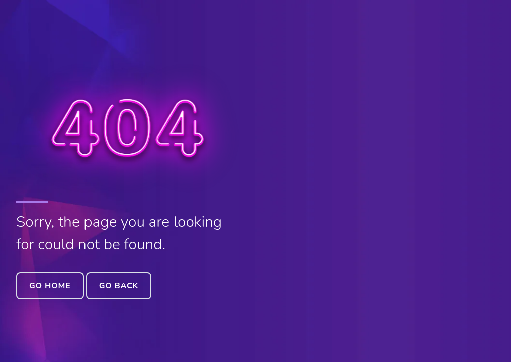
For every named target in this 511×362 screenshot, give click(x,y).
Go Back (118, 285)
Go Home (50, 285)
